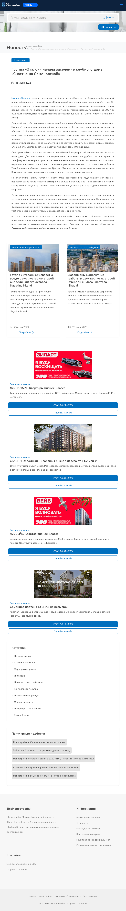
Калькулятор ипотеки (88, 828)
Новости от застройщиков (27, 682)
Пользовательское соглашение (93, 845)
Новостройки (45, 896)
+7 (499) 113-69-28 (17, 869)
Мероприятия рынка (24, 669)
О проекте (82, 823)
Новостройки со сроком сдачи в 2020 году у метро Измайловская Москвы (53, 758)
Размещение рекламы (88, 817)
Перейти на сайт (63, 412)
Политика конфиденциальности (93, 839)
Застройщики (90, 896)
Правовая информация (25, 695)
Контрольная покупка (25, 688)
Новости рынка (21, 656)
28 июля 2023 (77, 327)
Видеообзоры (20, 715)
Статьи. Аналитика (23, 662)
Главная (32, 896)
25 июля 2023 (19, 327)
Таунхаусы (59, 896)
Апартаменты (73, 896)
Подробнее (26, 332)
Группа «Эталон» (20, 98)
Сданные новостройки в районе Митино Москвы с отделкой (46, 767)
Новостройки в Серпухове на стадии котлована (39, 742)
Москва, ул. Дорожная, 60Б (21, 864)
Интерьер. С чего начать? (27, 708)
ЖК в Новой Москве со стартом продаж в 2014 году (41, 750)
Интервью (18, 675)
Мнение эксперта (22, 702)
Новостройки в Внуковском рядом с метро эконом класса (44, 775)
